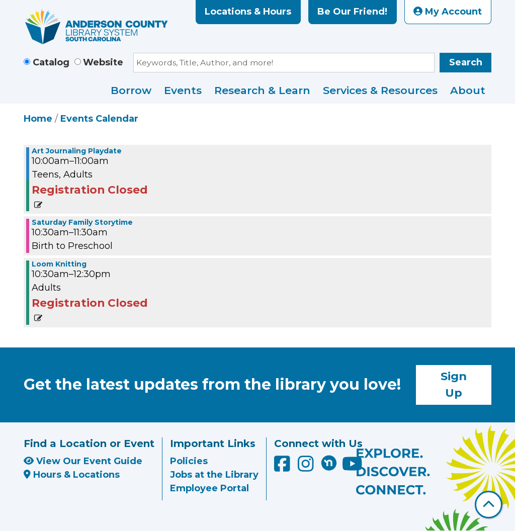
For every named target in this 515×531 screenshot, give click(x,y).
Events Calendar (99, 118)
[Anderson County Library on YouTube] (352, 467)
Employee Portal (209, 488)
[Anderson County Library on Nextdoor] (329, 463)
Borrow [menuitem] (131, 90)
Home (38, 118)
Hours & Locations (72, 474)
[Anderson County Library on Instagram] (307, 467)
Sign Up (454, 384)
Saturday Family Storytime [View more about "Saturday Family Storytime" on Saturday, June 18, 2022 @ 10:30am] (82, 222)
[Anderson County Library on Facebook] (283, 467)
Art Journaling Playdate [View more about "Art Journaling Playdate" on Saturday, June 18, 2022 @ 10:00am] (77, 150)
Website (103, 62)
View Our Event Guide (83, 461)
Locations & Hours (248, 11)
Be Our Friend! (352, 11)
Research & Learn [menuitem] (262, 90)
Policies (189, 461)
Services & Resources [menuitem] (380, 90)
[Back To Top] (488, 504)
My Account (447, 11)
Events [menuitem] (183, 90)
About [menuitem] (467, 90)
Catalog (51, 62)
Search (465, 62)
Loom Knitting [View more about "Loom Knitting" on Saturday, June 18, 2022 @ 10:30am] (59, 264)
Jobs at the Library (214, 474)
